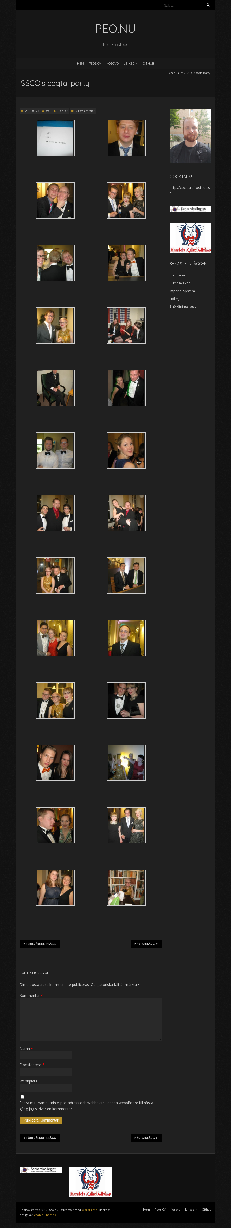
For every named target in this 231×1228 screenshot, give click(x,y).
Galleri (180, 73)
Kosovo (112, 63)
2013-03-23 (31, 111)
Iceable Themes (44, 1215)
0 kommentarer (85, 111)
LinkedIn (131, 63)
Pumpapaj (178, 275)
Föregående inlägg (39, 943)
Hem (80, 63)
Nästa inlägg (146, 943)
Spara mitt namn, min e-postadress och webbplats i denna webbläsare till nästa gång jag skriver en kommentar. (86, 1105)
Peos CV (95, 63)
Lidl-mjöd (177, 298)
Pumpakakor (180, 283)
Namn (26, 1048)
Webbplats (28, 1081)
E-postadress (32, 1064)
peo (47, 111)
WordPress (89, 1210)
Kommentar (31, 995)
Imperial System (182, 290)
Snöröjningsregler (184, 306)
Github (148, 63)
